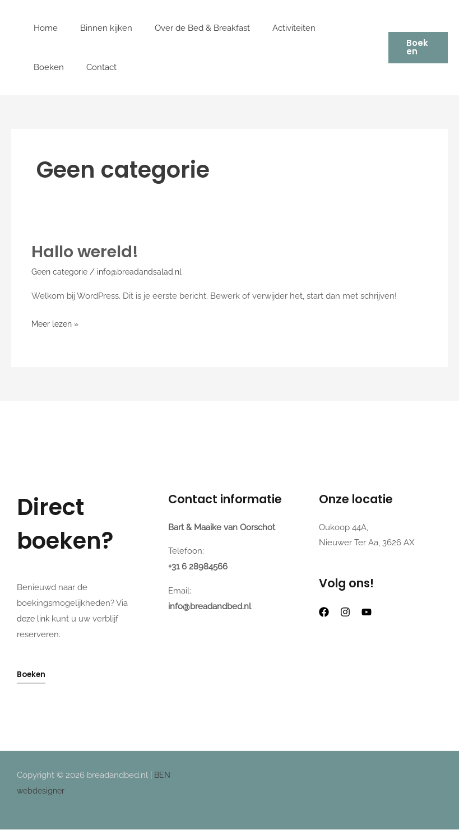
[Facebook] (324, 612)
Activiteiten (274, 28)
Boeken (328, 28)
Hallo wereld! (86, 251)
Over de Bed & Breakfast (188, 28)
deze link (34, 619)
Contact (46, 67)
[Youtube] (366, 612)
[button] (416, 47)
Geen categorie (61, 272)
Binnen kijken (98, 28)
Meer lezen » (56, 323)
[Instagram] (345, 612)
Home (43, 28)
